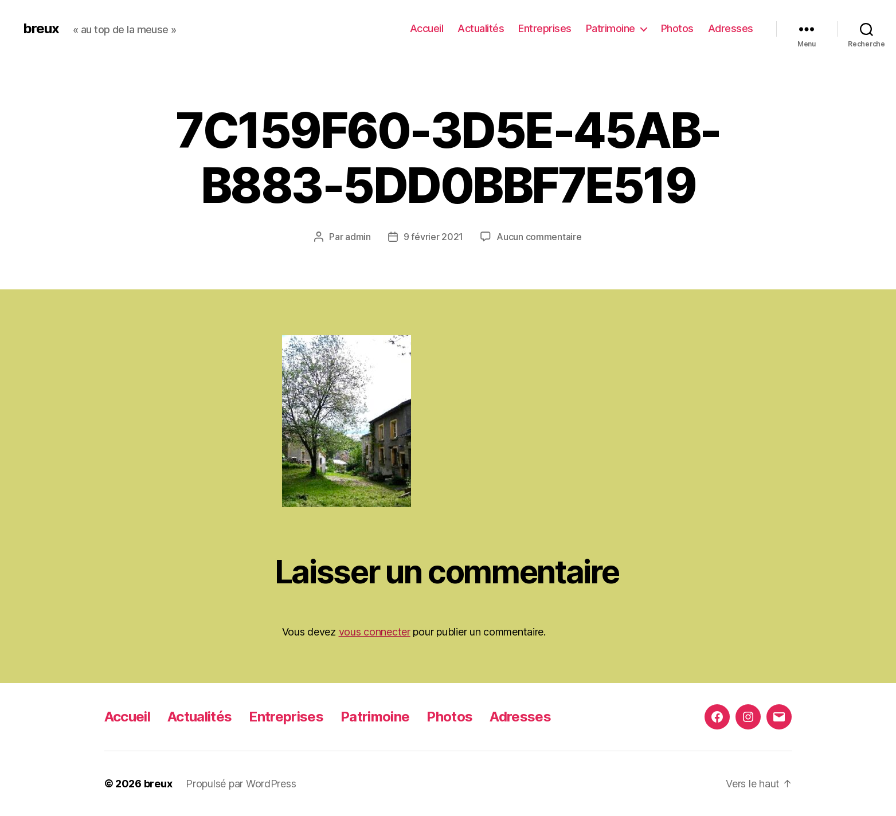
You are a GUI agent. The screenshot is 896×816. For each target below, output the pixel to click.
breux (41, 29)
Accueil (427, 28)
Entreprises (545, 28)
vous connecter (374, 632)
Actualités (480, 28)
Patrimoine (610, 28)
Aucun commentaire (538, 236)
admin (358, 236)
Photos (677, 28)
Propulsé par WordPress (241, 784)
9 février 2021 (433, 236)
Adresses (730, 28)
